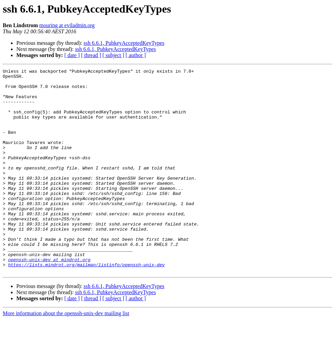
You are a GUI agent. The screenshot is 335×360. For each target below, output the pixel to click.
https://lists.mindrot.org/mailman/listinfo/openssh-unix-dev (86, 304)
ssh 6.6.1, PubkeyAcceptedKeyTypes (123, 43)
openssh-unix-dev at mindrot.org (49, 298)
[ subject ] (113, 55)
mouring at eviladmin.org (67, 25)
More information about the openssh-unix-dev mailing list (66, 354)
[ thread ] (91, 55)
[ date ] (72, 55)
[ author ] (136, 55)
